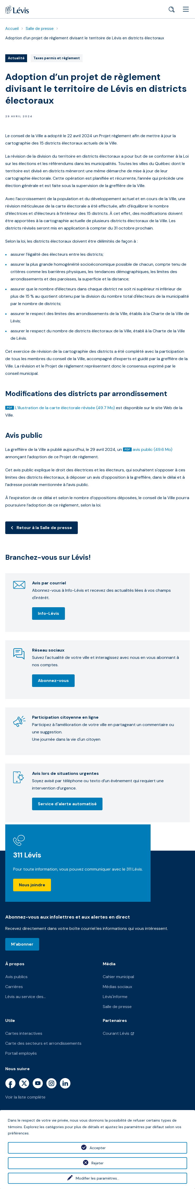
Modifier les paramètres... (97, 1178)
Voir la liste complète (25, 1097)
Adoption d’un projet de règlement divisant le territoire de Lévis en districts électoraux (84, 38)
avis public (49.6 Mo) (152, 449)
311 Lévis (27, 855)
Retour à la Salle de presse (44, 527)
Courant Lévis (116, 1033)
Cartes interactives (23, 1033)
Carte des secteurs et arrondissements (43, 1043)
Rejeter (97, 1163)
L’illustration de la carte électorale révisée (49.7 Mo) (65, 407)
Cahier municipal (118, 976)
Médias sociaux (117, 986)
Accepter (98, 1147)
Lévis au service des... (25, 996)
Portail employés (21, 1053)
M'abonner (22, 944)
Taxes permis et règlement (56, 58)
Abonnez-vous (53, 680)
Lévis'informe (115, 996)
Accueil (12, 28)
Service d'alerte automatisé (67, 804)
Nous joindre (32, 885)
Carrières (14, 986)
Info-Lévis (48, 613)
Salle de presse (40, 28)
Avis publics (16, 976)
